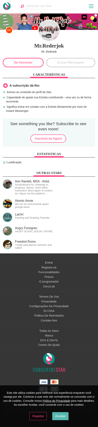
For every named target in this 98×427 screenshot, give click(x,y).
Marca (49, 335)
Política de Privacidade (56, 400)
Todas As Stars (49, 330)
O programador (49, 281)
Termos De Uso (49, 296)
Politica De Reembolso (49, 315)
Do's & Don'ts (49, 340)
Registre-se (49, 267)
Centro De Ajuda (49, 344)
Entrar (49, 262)
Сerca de (49, 286)
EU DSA (49, 310)
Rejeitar (38, 416)
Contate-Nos (49, 320)
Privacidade (49, 301)
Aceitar (60, 416)
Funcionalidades (49, 272)
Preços (48, 276)
